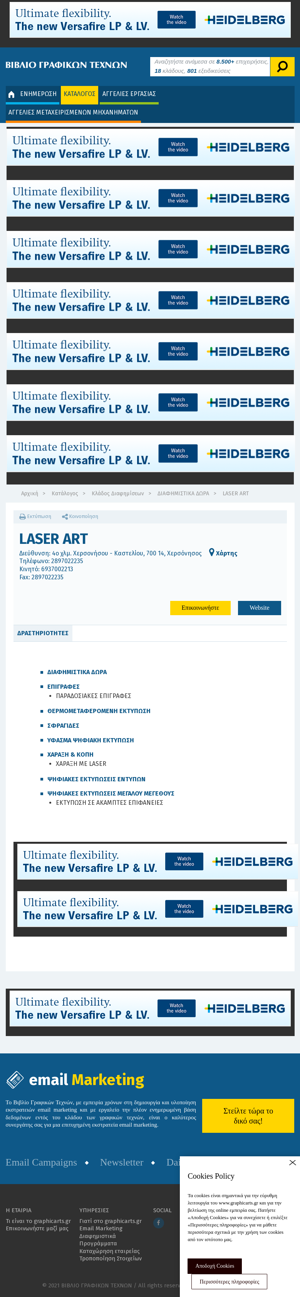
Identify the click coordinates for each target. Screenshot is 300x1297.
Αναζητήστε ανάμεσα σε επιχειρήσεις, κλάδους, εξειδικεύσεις (212, 66)
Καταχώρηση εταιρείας (109, 1251)
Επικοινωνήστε (200, 607)
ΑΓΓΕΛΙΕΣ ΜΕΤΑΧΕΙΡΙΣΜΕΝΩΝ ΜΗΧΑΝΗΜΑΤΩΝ (73, 112)
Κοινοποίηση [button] (80, 516)
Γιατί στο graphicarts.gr (110, 1221)
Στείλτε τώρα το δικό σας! (248, 1116)
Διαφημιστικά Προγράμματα (98, 1240)
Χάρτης (223, 553)
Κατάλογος (65, 493)
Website (259, 607)
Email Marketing (100, 1228)
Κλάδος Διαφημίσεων (118, 493)
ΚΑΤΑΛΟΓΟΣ (80, 94)
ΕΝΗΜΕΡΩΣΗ (32, 94)
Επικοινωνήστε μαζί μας (37, 1228)
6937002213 (57, 569)
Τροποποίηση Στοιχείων (110, 1258)
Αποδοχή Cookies (214, 1266)
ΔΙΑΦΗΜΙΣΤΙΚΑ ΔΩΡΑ (183, 493)
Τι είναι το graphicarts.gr (38, 1221)
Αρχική (29, 493)
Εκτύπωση (35, 516)
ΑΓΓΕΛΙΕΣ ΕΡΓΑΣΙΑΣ (129, 94)
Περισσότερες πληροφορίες (229, 1282)
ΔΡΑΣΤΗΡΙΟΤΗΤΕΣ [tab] (43, 633)
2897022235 (67, 561)
